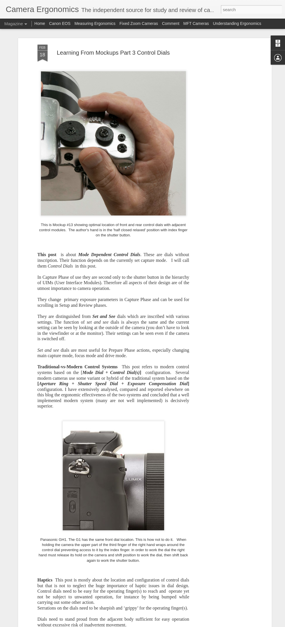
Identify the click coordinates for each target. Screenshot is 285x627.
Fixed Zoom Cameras (138, 23)
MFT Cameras (196, 23)
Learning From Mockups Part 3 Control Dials (113, 53)
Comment (170, 23)
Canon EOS (60, 23)
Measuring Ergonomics (94, 23)
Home (39, 23)
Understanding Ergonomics (237, 23)
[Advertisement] (220, 135)
